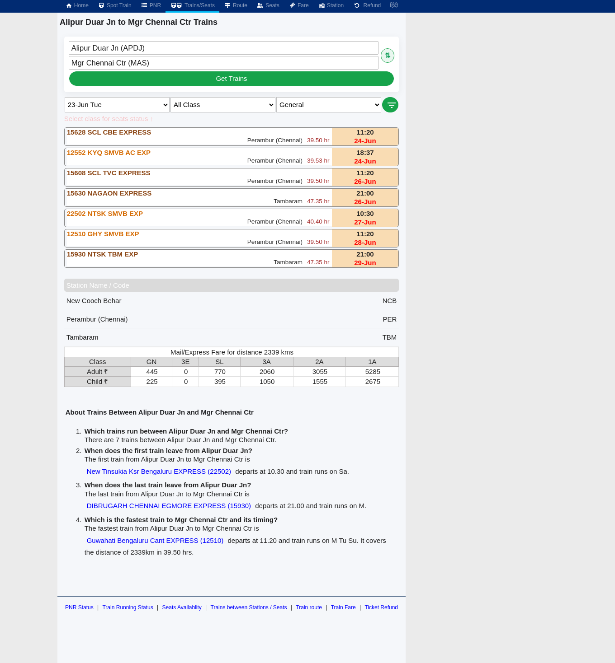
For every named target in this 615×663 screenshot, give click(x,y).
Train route (309, 607)
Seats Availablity (182, 607)
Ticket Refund (381, 607)
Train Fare (343, 607)
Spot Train (115, 5)
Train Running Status (127, 607)
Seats (267, 5)
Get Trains (231, 78)
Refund (367, 5)
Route (235, 5)
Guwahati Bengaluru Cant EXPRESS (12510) (155, 540)
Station (331, 5)
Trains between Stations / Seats (249, 607)
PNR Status (79, 607)
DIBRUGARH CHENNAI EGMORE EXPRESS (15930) (169, 505)
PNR (151, 5)
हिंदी (394, 5)
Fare (299, 5)
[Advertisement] (494, 76)
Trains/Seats (192, 5)
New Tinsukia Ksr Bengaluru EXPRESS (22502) (159, 471)
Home (77, 5)
